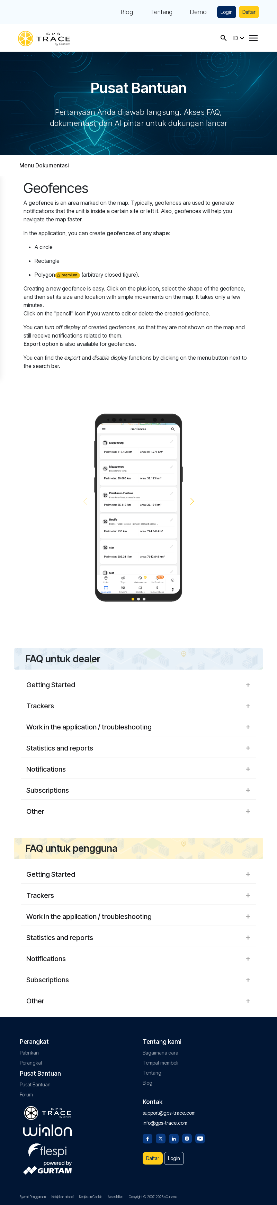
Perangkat (31, 1063)
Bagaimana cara (160, 1053)
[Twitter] (161, 1138)
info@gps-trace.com (165, 1123)
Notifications (138, 769)
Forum (26, 1094)
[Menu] (253, 38)
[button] (192, 501)
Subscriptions (138, 790)
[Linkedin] (174, 1138)
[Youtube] (200, 1138)
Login (227, 12)
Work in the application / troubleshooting (138, 727)
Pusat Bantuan (35, 1084)
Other (138, 811)
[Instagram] (187, 1138)
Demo (198, 12)
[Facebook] (147, 1138)
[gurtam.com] (47, 1130)
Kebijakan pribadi (62, 1197)
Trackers (138, 706)
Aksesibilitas (115, 1197)
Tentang (161, 12)
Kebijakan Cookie (90, 1197)
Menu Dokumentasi (44, 165)
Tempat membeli (160, 1063)
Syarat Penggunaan (33, 1197)
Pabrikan (29, 1053)
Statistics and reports (138, 748)
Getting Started (138, 685)
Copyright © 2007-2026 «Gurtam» (153, 1197)
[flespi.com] (47, 1149)
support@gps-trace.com (169, 1113)
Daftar (249, 12)
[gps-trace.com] (44, 38)
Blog (126, 12)
